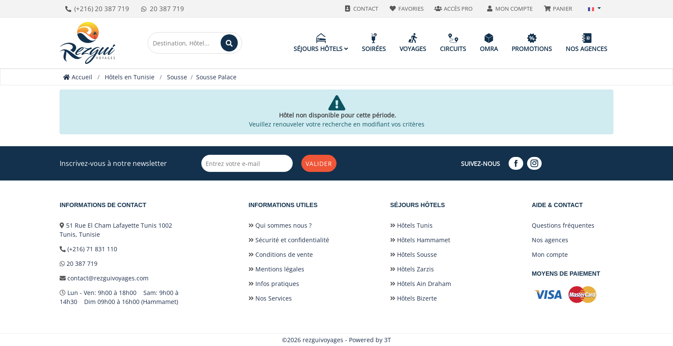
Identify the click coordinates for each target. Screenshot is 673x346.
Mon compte (550, 254)
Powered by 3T (370, 340)
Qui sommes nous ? (280, 225)
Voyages (413, 43)
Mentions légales (276, 269)
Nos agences (586, 43)
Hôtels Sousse (413, 254)
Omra (489, 43)
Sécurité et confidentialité (289, 240)
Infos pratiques (274, 284)
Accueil (77, 77)
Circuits (453, 43)
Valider (319, 163)
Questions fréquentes (563, 225)
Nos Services (270, 298)
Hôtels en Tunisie (130, 77)
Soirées (374, 43)
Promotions (532, 43)
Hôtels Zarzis (412, 269)
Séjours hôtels (321, 43)
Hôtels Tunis (411, 225)
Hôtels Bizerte (413, 298)
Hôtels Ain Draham (420, 284)
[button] (594, 8)
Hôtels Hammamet (420, 240)
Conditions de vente (281, 254)
